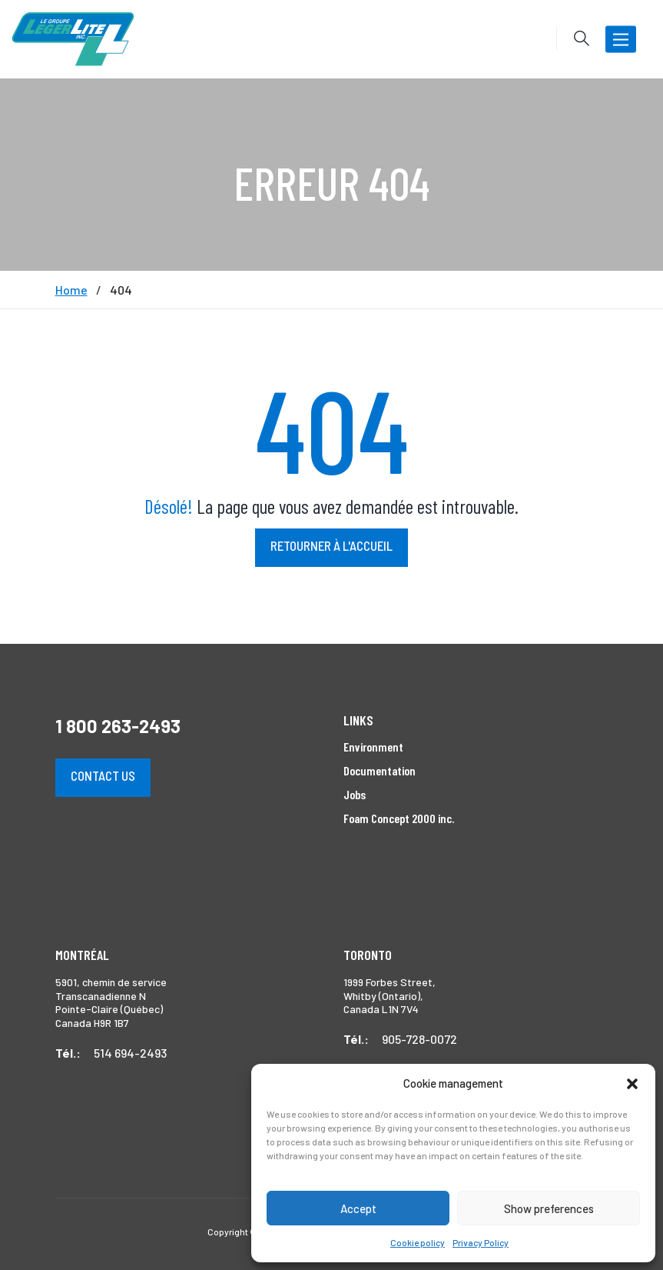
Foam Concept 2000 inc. (398, 818)
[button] (632, 1084)
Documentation (379, 770)
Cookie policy (417, 1242)
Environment (373, 746)
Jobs (354, 794)
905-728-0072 (419, 1039)
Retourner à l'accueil (331, 545)
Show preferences (549, 1208)
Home (71, 290)
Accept (358, 1208)
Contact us (103, 775)
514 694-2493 (130, 1052)
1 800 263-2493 (118, 726)
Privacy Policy (480, 1242)
